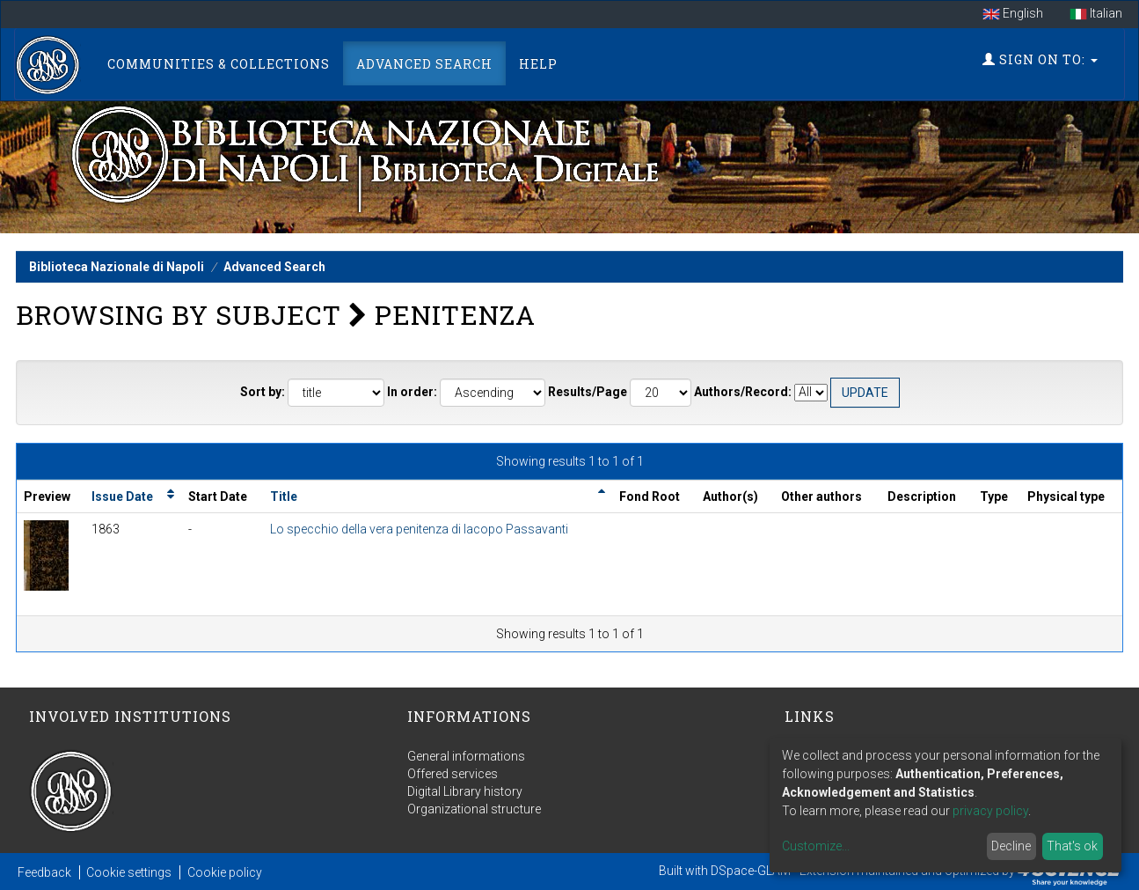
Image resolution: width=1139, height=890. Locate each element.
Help (538, 63)
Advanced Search (424, 63)
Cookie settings (129, 872)
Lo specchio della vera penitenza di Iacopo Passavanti (419, 529)
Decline (1011, 846)
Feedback (44, 872)
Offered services (452, 774)
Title (283, 496)
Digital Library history (464, 791)
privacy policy (990, 811)
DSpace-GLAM (751, 871)
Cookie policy (224, 872)
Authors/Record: (743, 392)
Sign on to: (1040, 59)
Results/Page (587, 392)
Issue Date (122, 496)
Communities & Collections (218, 63)
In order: (412, 392)
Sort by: (262, 392)
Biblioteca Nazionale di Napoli (116, 267)
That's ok (1072, 846)
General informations (466, 756)
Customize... (816, 846)
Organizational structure (474, 809)
